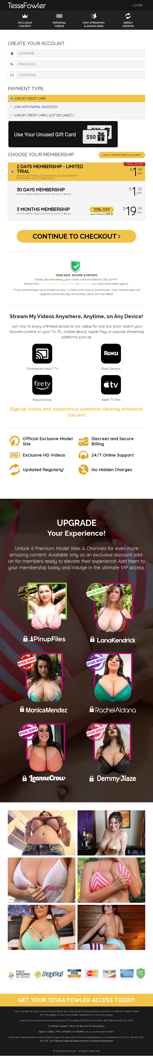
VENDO (66, 1033)
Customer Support (58, 1028)
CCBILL (50, 1033)
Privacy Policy (97, 1028)
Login (138, 5)
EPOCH (44, 285)
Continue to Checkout (76, 237)
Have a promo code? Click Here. (122, 154)
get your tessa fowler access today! (76, 1002)
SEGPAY (80, 1033)
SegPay (85, 285)
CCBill (61, 285)
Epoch (42, 1033)
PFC (53, 285)
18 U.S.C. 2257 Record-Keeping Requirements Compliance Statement (76, 1042)
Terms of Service (79, 1028)
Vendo (70, 285)
